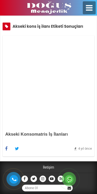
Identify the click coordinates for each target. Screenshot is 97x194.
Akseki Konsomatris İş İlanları (36, 134)
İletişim (48, 167)
